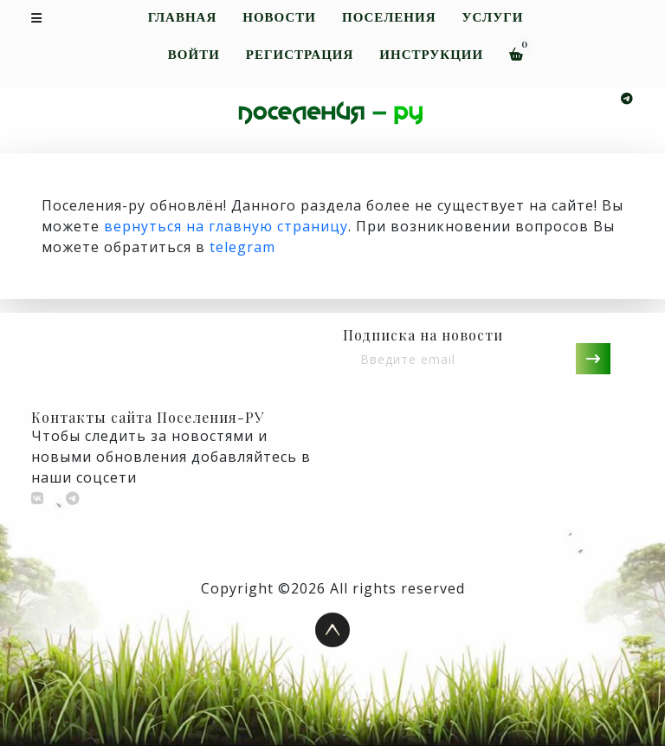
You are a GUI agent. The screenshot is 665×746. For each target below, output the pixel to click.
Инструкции (431, 55)
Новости (279, 17)
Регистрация (299, 55)
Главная (182, 17)
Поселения (389, 17)
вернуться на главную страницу (226, 226)
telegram (242, 246)
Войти (194, 55)
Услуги (492, 17)
